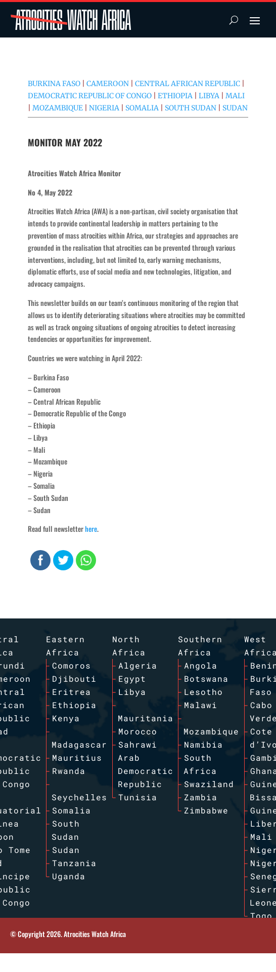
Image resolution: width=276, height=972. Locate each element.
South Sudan (190, 107)
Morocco (137, 731)
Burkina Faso (54, 83)
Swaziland (209, 784)
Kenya (66, 718)
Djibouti (74, 678)
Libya (209, 95)
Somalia (142, 107)
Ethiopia (175, 95)
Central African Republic (187, 83)
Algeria (137, 665)
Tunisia (137, 797)
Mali (235, 95)
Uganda (68, 876)
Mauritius (77, 757)
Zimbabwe (206, 810)
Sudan (235, 107)
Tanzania (74, 863)
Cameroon (107, 83)
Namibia (203, 744)
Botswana (206, 678)
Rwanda (68, 770)
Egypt (132, 678)
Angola (200, 665)
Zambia (200, 797)
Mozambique (57, 107)
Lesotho (203, 691)
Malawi (200, 704)
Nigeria (104, 107)
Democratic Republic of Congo (90, 95)
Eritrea (71, 691)
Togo (261, 915)
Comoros (71, 665)
